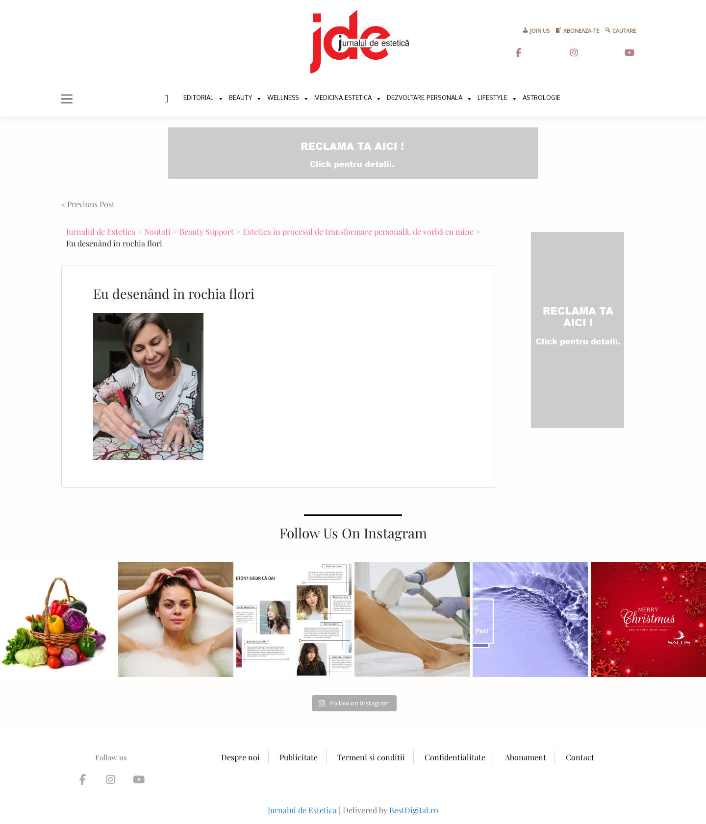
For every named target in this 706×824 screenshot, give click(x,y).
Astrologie (541, 98)
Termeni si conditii (371, 757)
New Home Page (165, 99)
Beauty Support (206, 231)
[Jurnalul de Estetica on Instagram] (574, 53)
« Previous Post (88, 204)
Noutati (157, 231)
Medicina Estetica (343, 98)
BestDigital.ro (413, 810)
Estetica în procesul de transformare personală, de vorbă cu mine (358, 231)
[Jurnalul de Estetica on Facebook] (518, 53)
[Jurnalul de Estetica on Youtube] (629, 53)
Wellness (283, 98)
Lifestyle (492, 98)
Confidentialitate (455, 757)
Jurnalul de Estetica (100, 231)
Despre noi (240, 757)
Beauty (240, 98)
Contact (580, 757)
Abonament (525, 757)
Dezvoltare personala (424, 98)
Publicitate (298, 757)
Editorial (198, 98)
